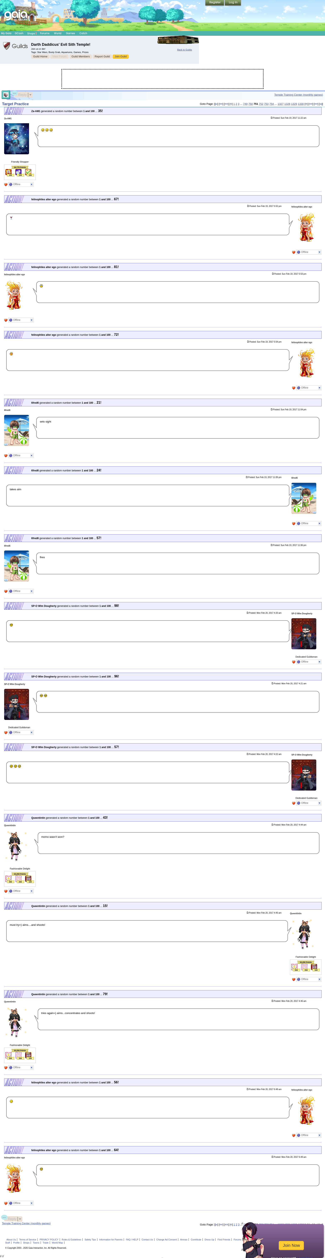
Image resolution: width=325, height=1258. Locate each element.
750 (250, 103)
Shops (32, 33)
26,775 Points (20, 167)
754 (271, 103)
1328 (287, 103)
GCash (19, 33)
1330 (301, 103)
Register (215, 3)
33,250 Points (20, 874)
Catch (83, 33)
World (57, 33)
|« (216, 103)
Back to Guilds (184, 49)
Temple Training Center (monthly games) (298, 94)
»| (321, 103)
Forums (44, 33)
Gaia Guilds (15, 46)
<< (221, 103)
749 (245, 103)
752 (261, 103)
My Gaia (6, 33)
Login (233, 3)
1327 (281, 103)
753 (266, 103)
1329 (294, 103)
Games (70, 33)
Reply (21, 94)
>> (310, 103)
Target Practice (15, 104)
